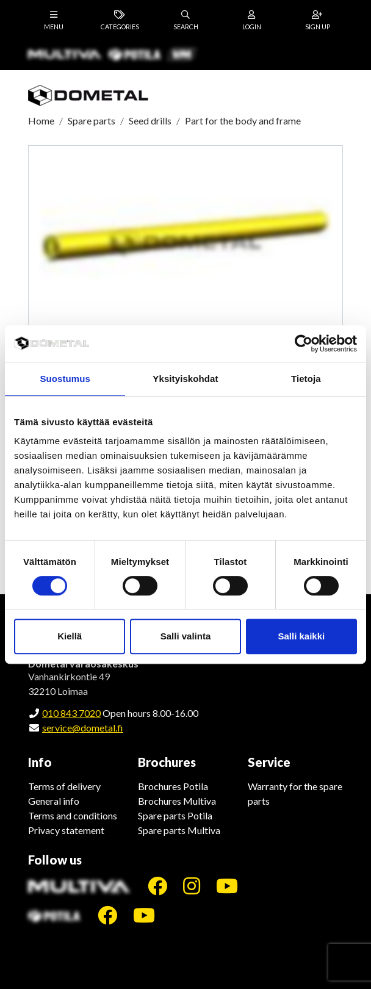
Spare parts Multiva (179, 830)
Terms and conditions (72, 815)
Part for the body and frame (243, 120)
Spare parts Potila (175, 815)
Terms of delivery (64, 786)
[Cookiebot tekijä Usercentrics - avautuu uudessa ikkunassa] (303, 343)
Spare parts (91, 120)
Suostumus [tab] (65, 378)
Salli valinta (185, 636)
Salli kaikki (301, 636)
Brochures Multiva (177, 801)
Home (41, 120)
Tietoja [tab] (306, 378)
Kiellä (69, 636)
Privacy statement (66, 830)
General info (53, 801)
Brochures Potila (173, 786)
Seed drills (150, 120)
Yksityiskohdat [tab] (185, 378)
